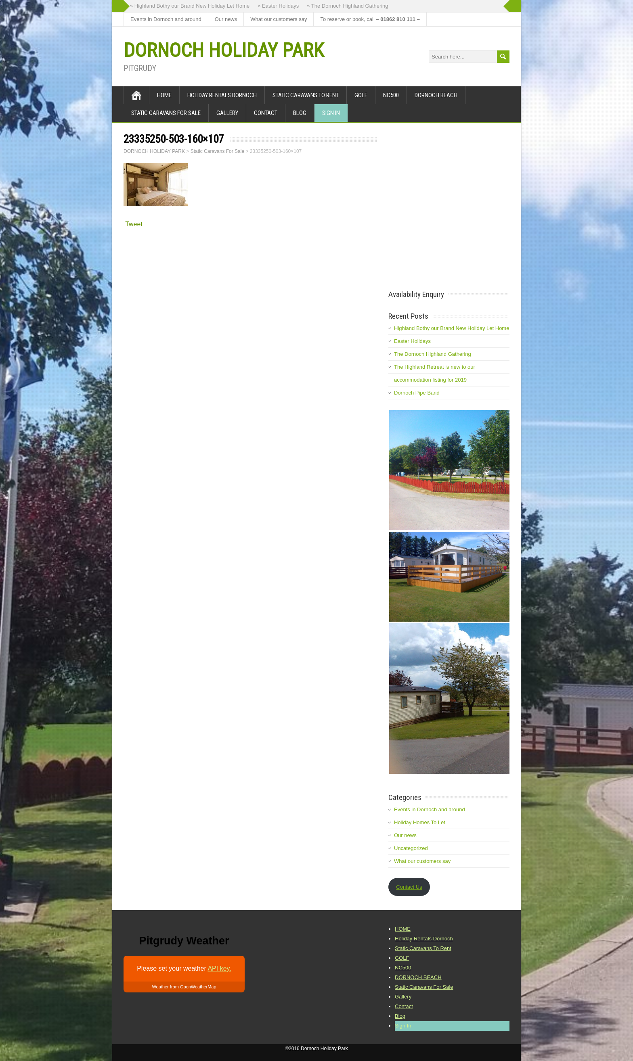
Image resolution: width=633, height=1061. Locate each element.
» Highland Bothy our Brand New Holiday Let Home (189, 6)
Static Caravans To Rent (305, 95)
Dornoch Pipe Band (417, 393)
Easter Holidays (412, 341)
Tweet (134, 224)
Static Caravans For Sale (166, 113)
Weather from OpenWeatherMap (184, 986)
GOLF (360, 95)
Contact (265, 113)
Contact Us (409, 887)
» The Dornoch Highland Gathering (347, 6)
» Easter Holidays (278, 6)
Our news (226, 19)
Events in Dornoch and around (165, 19)
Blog (299, 113)
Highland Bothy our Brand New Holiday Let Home (451, 328)
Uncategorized (411, 848)
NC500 (391, 95)
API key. (219, 968)
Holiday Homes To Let (419, 822)
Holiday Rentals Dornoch (222, 95)
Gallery (227, 113)
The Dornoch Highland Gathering (432, 354)
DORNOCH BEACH (436, 95)
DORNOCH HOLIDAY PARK (224, 50)
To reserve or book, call (369, 19)
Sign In (331, 113)
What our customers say (278, 19)
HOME (164, 95)
